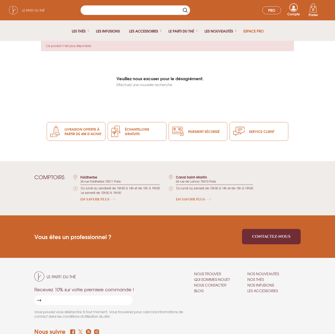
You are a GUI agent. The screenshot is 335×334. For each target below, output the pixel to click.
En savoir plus (97, 199)
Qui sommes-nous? (212, 279)
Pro (271, 10)
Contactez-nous (271, 236)
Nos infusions (260, 285)
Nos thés (255, 279)
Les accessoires (262, 290)
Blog (199, 290)
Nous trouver (207, 273)
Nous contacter (210, 285)
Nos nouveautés (263, 273)
